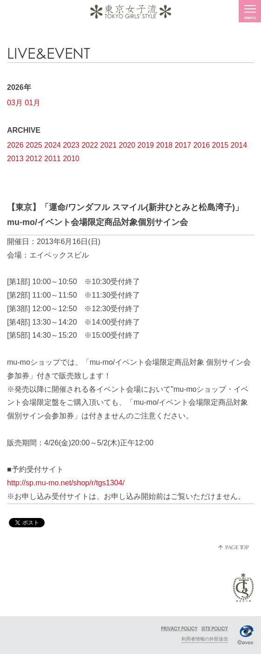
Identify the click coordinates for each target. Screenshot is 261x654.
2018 (164, 145)
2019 (145, 145)
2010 (71, 159)
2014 (239, 145)
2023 (71, 145)
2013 (15, 159)
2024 (52, 145)
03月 (15, 103)
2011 (52, 159)
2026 (15, 145)
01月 (32, 103)
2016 (201, 145)
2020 (127, 145)
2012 (34, 159)
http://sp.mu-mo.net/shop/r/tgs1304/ (66, 483)
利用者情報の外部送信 (204, 638)
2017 (182, 145)
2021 (108, 145)
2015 (220, 145)
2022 (89, 145)
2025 (34, 145)
